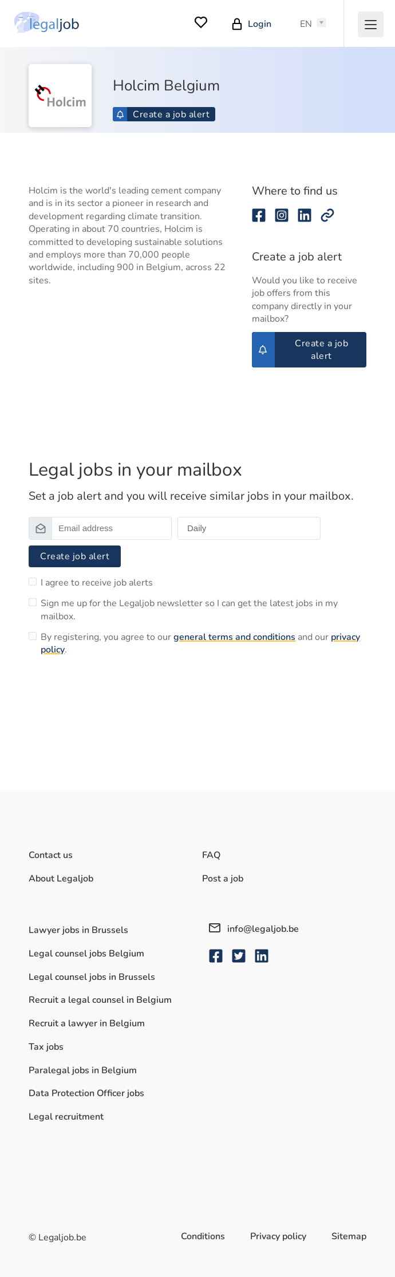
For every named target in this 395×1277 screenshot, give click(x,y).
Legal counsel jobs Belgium (86, 953)
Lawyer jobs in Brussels (78, 930)
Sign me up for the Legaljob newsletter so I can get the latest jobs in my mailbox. (189, 609)
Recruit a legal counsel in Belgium (100, 1000)
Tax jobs (46, 1047)
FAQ (211, 855)
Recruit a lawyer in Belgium (87, 1023)
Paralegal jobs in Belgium (83, 1070)
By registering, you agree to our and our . (200, 643)
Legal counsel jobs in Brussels (92, 977)
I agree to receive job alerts (97, 582)
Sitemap (348, 1236)
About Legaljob (61, 878)
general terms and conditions (234, 637)
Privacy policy (278, 1236)
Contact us (51, 855)
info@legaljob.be (254, 929)
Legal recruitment (66, 1116)
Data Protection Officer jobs (86, 1093)
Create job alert (74, 556)
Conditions (203, 1236)
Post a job (222, 878)
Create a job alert (163, 114)
